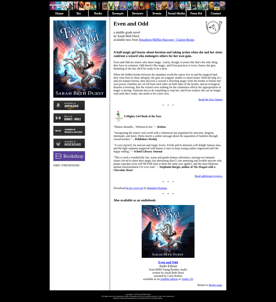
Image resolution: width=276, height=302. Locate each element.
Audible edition (169, 279)
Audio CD (187, 279)
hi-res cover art (134, 188)
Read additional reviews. (209, 176)
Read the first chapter (211, 99)
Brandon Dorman (157, 188)
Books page (215, 285)
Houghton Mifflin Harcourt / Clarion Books (166, 40)
